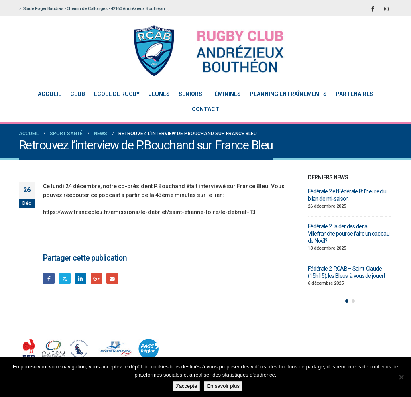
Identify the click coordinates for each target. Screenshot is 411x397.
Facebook (49, 278)
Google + (96, 278)
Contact (205, 109)
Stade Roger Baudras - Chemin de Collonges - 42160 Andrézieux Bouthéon (92, 8)
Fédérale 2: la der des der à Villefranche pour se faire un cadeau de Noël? (348, 233)
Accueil (49, 94)
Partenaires (354, 94)
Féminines (226, 94)
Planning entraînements (288, 94)
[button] (347, 301)
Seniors (190, 94)
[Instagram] (386, 8)
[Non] (401, 377)
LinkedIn (80, 278)
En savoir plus (223, 386)
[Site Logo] (199, 51)
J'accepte (186, 386)
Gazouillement (65, 278)
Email (112, 278)
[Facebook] (372, 8)
